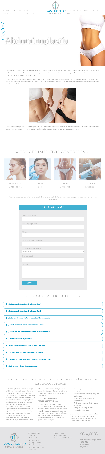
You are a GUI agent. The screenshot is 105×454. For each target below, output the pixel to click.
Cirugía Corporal (36, 443)
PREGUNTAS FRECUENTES (36, 447)
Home (6, 11)
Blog (96, 11)
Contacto (70, 14)
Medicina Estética (37, 445)
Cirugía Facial (35, 440)
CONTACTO (32, 450)
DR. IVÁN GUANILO (34, 433)
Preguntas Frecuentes (77, 11)
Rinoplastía (34, 438)
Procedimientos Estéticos (19, 14)
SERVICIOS (31, 435)
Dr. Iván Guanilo (22, 11)
